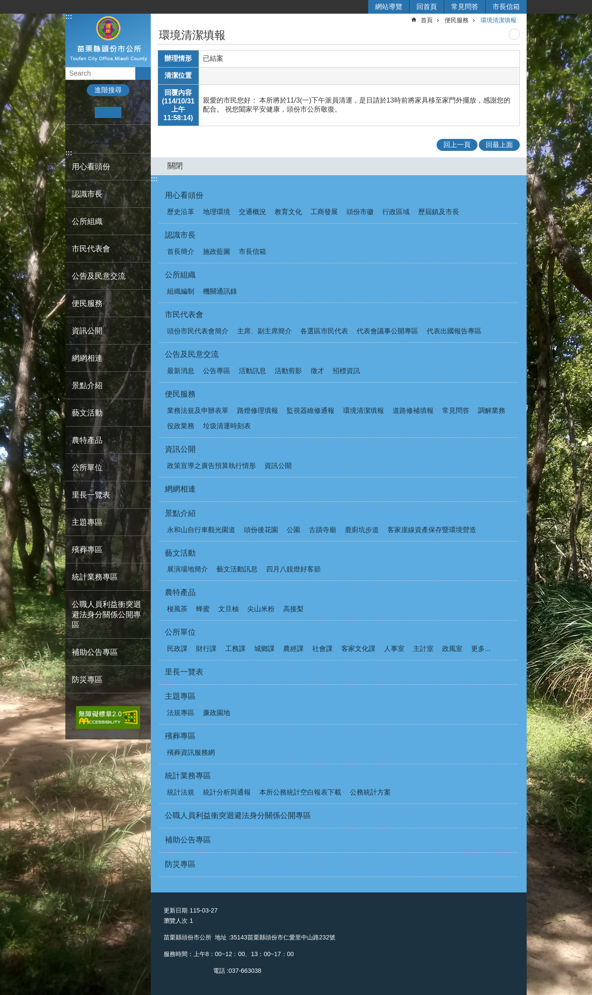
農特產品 (180, 592)
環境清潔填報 (498, 20)
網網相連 (87, 358)
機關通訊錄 (220, 291)
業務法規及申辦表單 (198, 410)
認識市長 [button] (87, 194)
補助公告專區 (95, 652)
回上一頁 (457, 144)
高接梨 (293, 608)
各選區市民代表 (324, 331)
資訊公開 (180, 449)
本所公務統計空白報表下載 (300, 792)
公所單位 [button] (87, 467)
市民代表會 (184, 314)
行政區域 (396, 211)
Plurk (88, 139)
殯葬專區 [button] (87, 549)
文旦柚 (228, 608)
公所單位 (180, 632)
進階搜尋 (108, 90)
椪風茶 (177, 608)
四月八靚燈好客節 (293, 569)
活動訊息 (252, 370)
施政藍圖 (216, 251)
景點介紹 (180, 513)
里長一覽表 (91, 495)
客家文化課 (358, 648)
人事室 (394, 648)
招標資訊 (346, 370)
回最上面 (499, 144)
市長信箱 (506, 6)
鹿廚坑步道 (362, 529)
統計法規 (180, 792)
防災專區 (87, 679)
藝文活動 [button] (87, 413)
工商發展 (324, 211)
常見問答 (464, 6)
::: (68, 16)
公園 (293, 529)
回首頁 (426, 6)
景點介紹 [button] (87, 385)
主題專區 (180, 696)
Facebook (75, 139)
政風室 (452, 648)
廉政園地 (216, 712)
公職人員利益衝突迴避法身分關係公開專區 (106, 614)
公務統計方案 (370, 792)
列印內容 (514, 34)
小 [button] (82, 112)
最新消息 (180, 370)
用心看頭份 (184, 195)
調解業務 (491, 410)
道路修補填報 (413, 410)
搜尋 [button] (143, 73)
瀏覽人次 (176, 920)
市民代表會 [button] (91, 248)
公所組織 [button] (87, 221)
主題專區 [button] (87, 522)
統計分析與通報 (227, 792)
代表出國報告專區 (454, 331)
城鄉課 (264, 648)
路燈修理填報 (257, 410)
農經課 (293, 648)
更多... (480, 648)
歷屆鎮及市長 (438, 211)
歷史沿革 (180, 211)
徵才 (317, 370)
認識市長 (180, 235)
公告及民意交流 (192, 354)
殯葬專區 (180, 736)
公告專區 (216, 370)
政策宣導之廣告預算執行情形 (211, 465)
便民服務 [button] (87, 303)
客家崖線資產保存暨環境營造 (431, 529)
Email (128, 139)
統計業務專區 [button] (95, 577)
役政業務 (180, 426)
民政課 (177, 648)
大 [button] (134, 112)
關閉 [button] (175, 166)
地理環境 (216, 211)
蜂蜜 (203, 608)
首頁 (427, 20)
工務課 (235, 648)
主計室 (423, 648)
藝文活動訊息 (237, 569)
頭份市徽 (360, 211)
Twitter (101, 139)
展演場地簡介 (187, 569)
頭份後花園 (261, 529)
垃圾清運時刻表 (227, 426)
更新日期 (176, 910)
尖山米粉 (261, 608)
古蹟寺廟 (322, 529)
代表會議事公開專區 (387, 331)
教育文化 (288, 211)
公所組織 (180, 275)
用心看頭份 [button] (91, 166)
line (114, 139)
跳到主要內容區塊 (4, 4)
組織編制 (180, 291)
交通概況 (252, 211)
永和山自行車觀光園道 (201, 529)
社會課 (322, 648)
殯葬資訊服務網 (191, 752)
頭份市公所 (108, 40)
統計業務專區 (188, 775)
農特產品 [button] (87, 440)
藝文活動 (180, 553)
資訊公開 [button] (87, 331)
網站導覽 (388, 6)
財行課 (206, 648)
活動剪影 (288, 370)
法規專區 (180, 712)
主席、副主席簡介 (264, 331)
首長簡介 (180, 251)
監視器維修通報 (310, 410)
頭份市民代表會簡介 (198, 331)
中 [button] (108, 112)
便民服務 (457, 20)
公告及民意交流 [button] (99, 276)
